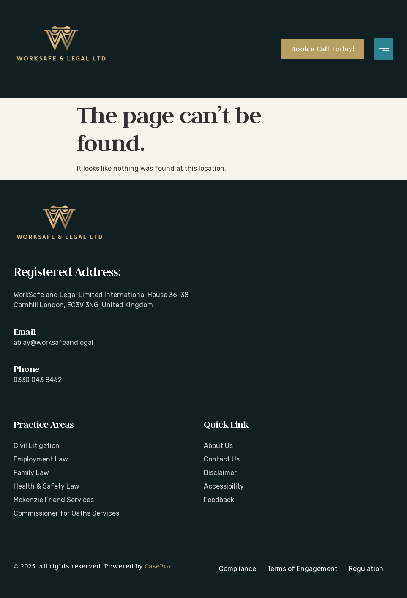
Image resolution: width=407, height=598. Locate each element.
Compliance (237, 569)
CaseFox (158, 566)
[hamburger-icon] (383, 49)
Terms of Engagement (302, 569)
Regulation (366, 569)
